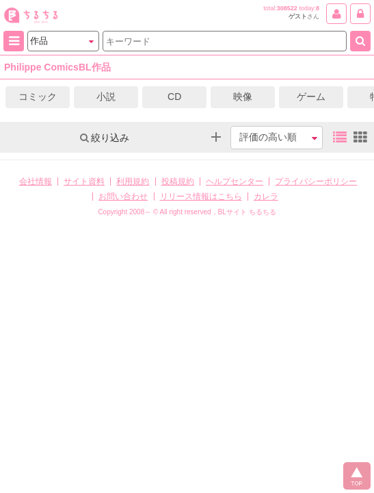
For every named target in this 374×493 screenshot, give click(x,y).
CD (174, 96)
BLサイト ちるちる (247, 212)
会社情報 (35, 181)
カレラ (266, 196)
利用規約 (132, 181)
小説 (106, 96)
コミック (37, 96)
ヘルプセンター (234, 181)
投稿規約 (177, 181)
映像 (242, 96)
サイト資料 (84, 181)
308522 (287, 8)
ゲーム (311, 96)
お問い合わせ (123, 196)
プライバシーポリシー (316, 181)
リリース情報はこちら (201, 196)
